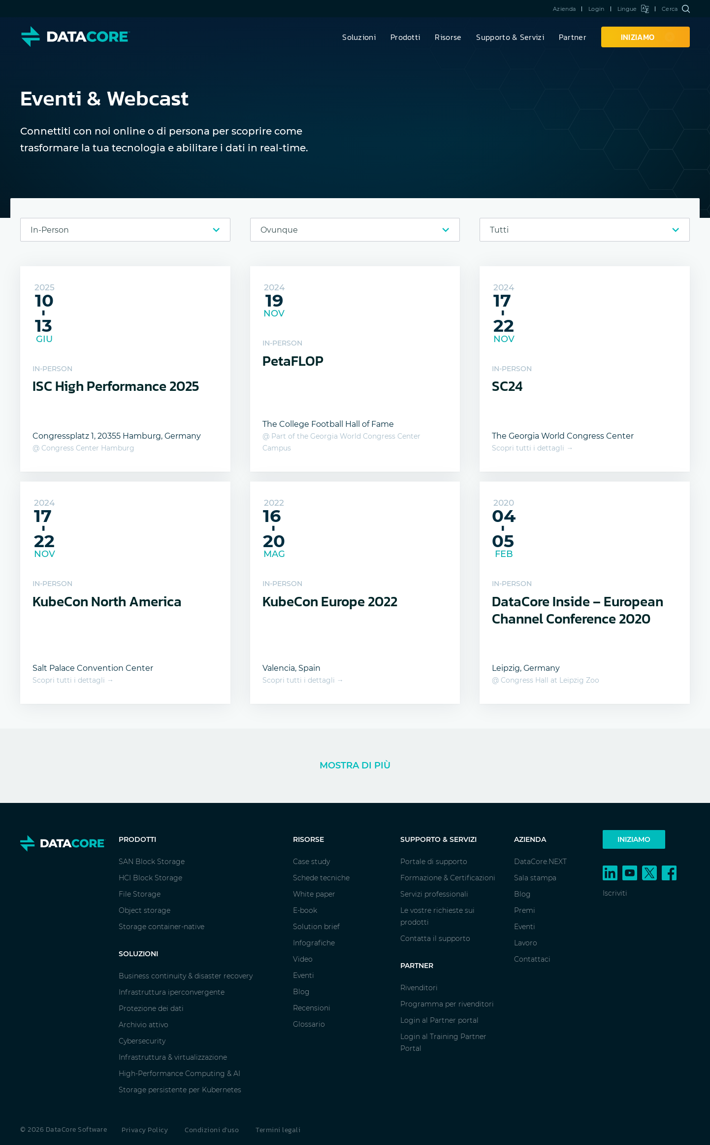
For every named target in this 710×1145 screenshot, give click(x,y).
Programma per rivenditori (447, 1004)
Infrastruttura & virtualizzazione (173, 1057)
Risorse (448, 37)
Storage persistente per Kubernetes (180, 1089)
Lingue (633, 8)
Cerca (676, 8)
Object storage (144, 910)
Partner (572, 37)
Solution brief (316, 926)
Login (596, 8)
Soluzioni (359, 37)
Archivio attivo (143, 1024)
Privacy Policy (145, 1130)
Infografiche (314, 942)
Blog (301, 991)
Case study (311, 861)
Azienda (564, 8)
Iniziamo (633, 839)
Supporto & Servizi (510, 37)
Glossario (309, 1024)
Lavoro (525, 942)
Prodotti (405, 37)
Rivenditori (419, 987)
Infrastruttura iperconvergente (172, 992)
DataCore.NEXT (540, 861)
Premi (524, 910)
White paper (314, 894)
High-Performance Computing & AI (179, 1073)
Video (303, 959)
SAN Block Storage (152, 861)
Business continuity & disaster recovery (186, 976)
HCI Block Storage (150, 877)
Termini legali (278, 1130)
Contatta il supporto (435, 938)
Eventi (303, 975)
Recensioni (311, 1008)
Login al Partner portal (439, 1020)
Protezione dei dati (151, 1008)
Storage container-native (161, 926)
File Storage (140, 894)
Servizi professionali (434, 894)
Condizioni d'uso (212, 1130)
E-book (305, 910)
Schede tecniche (321, 877)
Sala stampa (535, 877)
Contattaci (532, 959)
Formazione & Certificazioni (447, 877)
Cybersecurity (142, 1041)
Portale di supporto (433, 861)
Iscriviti (615, 893)
